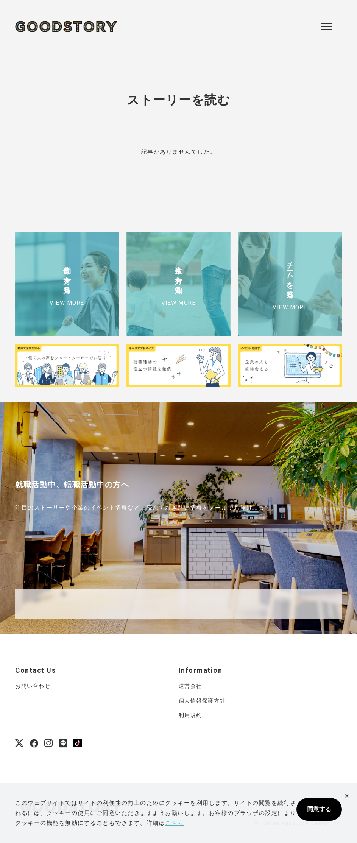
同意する (319, 809)
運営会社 (190, 686)
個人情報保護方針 (202, 701)
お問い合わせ (32, 686)
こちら (174, 823)
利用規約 (190, 715)
